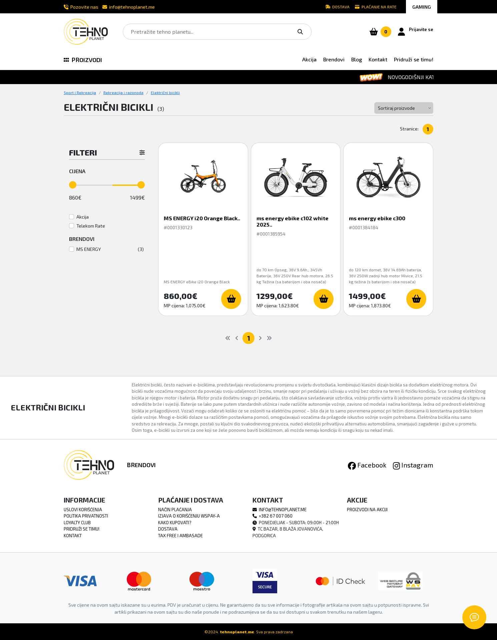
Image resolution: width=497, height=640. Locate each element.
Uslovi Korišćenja (83, 509)
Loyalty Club (77, 522)
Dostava (337, 6)
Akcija (309, 59)
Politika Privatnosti (86, 516)
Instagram (413, 465)
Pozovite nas (81, 7)
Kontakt (378, 59)
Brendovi (334, 59)
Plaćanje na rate (376, 6)
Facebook (367, 465)
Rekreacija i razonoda (123, 92)
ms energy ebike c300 (377, 218)
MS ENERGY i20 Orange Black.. (202, 218)
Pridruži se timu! (413, 59)
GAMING (421, 7)
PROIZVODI (83, 59)
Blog (356, 59)
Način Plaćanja (175, 509)
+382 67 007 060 (273, 516)
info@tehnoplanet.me (128, 7)
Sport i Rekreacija (80, 92)
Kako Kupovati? (174, 522)
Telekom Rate (90, 226)
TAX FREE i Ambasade (180, 535)
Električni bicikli (165, 92)
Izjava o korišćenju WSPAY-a (189, 516)
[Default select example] (403, 108)
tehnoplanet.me (237, 631)
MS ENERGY (88, 249)
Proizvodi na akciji (367, 509)
